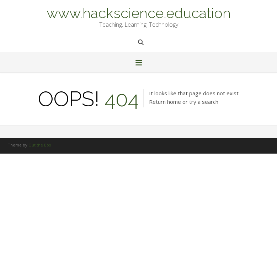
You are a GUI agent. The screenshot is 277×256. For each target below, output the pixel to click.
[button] (138, 63)
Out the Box (39, 145)
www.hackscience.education (139, 12)
